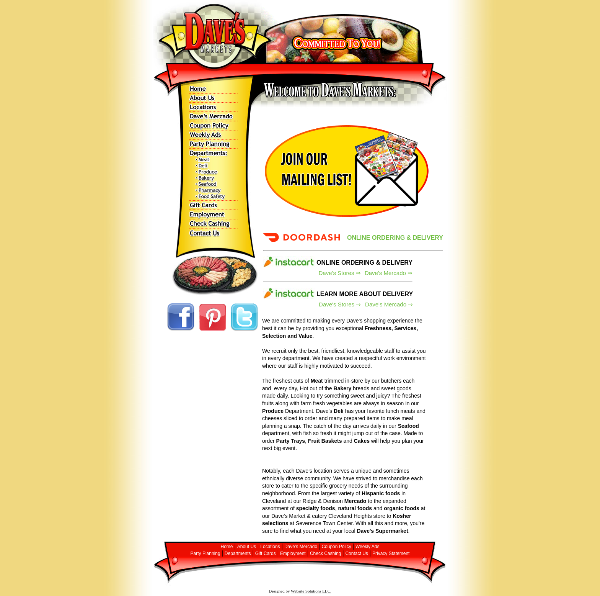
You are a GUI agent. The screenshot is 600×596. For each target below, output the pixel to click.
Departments (238, 553)
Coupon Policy (336, 546)
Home (227, 546)
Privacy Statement (390, 553)
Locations (270, 546)
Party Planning (205, 553)
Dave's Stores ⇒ (340, 273)
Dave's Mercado (300, 546)
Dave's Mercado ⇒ (388, 273)
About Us (246, 546)
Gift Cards (265, 553)
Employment (293, 553)
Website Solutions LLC (310, 591)
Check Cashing (325, 553)
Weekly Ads (367, 546)
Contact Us (356, 553)
